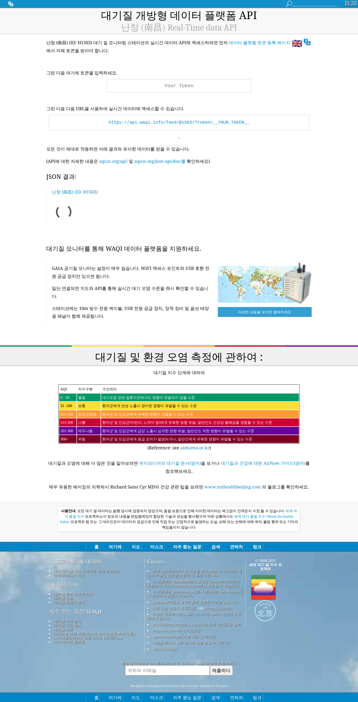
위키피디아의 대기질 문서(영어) (170, 463)
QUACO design (164, 648)
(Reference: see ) (179, 417)
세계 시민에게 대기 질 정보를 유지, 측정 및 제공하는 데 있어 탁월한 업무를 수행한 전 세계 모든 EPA (194, 572)
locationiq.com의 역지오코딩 (176, 630)
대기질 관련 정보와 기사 (73, 593)
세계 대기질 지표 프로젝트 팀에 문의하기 (87, 570)
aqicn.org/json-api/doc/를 (160, 161)
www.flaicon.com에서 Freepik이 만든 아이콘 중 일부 (196, 624)
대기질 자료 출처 (67, 620)
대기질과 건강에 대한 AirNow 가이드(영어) (263, 463)
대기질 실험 (63, 597)
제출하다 (221, 670)
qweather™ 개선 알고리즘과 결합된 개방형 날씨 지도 (195, 601)
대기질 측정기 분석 (69, 602)
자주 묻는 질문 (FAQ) (75, 612)
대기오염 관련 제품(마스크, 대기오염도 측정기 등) (94, 633)
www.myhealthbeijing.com (233, 487)
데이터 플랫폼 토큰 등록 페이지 (259, 42)
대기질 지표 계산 (67, 625)
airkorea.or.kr (194, 448)
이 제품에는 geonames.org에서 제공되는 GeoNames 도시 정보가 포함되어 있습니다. (195, 593)
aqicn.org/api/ (113, 161)
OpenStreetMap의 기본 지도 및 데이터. (184, 636)
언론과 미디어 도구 (69, 575)
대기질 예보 (63, 629)
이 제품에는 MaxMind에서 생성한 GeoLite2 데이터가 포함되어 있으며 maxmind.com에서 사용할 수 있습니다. (193, 583)
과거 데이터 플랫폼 (69, 641)
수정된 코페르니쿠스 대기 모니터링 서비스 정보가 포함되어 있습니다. (194, 615)
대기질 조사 (63, 584)
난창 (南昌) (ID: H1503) (75, 192)
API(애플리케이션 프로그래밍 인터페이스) (88, 637)
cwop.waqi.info (217, 607)
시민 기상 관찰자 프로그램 (173, 607)
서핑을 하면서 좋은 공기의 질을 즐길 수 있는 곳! (191, 642)
